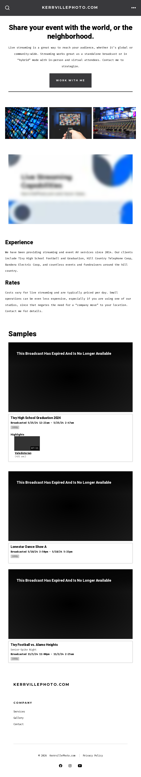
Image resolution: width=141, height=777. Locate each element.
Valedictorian (23, 453)
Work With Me (70, 80)
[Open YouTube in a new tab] (80, 765)
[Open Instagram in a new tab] (70, 765)
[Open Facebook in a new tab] (60, 765)
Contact (18, 724)
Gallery (18, 718)
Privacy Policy (93, 755)
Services (19, 711)
